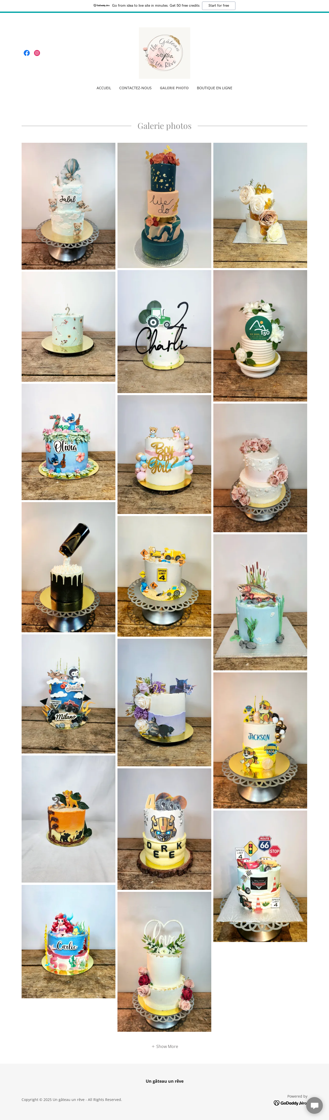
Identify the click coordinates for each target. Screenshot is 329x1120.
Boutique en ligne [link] (214, 87)
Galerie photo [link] (174, 87)
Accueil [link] (104, 87)
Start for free (218, 5)
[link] (27, 53)
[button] (164, 1046)
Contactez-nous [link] (135, 87)
